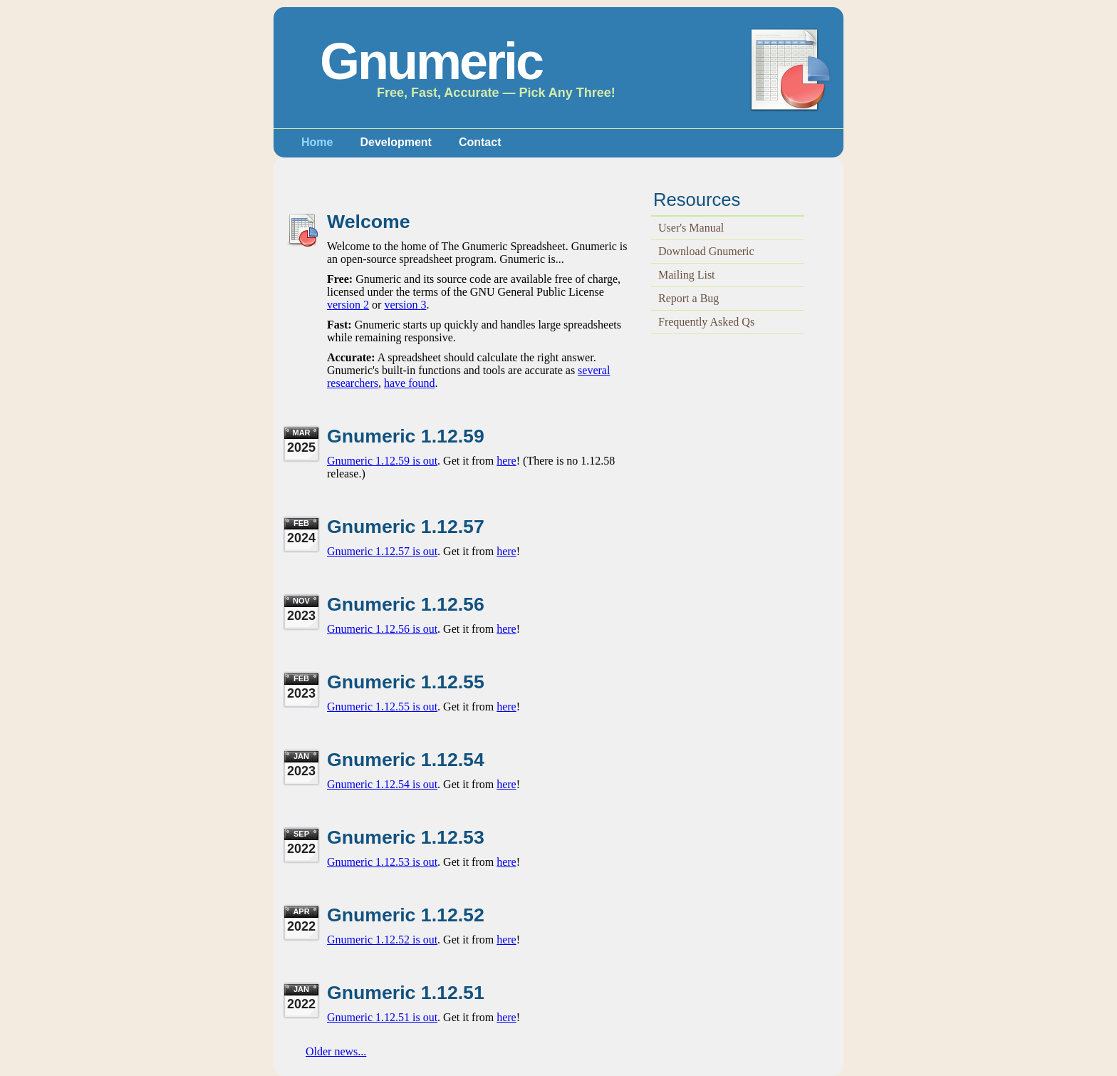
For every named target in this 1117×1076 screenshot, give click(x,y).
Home (317, 142)
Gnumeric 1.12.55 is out (382, 706)
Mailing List (686, 275)
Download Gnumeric (706, 251)
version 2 (348, 305)
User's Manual (691, 228)
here (506, 461)
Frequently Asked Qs (706, 322)
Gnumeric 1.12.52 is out (382, 939)
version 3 (405, 305)
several (594, 370)
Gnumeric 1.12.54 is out (382, 784)
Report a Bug (688, 298)
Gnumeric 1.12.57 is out (382, 551)
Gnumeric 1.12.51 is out (382, 1017)
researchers (352, 383)
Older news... (336, 1051)
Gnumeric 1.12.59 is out (382, 461)
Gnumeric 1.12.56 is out (382, 629)
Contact (480, 142)
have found (409, 383)
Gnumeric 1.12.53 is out (382, 862)
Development (395, 142)
